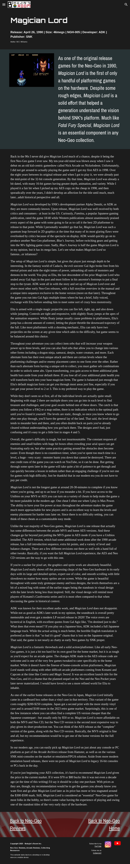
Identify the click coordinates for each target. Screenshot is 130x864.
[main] (65, 20)
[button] (4, 4)
